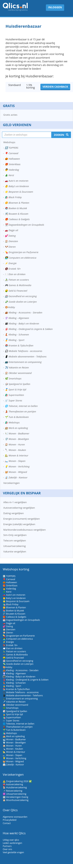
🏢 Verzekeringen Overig (15, 797)
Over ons (7, 849)
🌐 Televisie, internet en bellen (21, 406)
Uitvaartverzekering (14, 546)
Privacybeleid (9, 819)
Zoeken (59, 135)
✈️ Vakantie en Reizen (17, 367)
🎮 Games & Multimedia (18, 285)
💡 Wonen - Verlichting (17, 466)
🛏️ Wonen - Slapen (15, 461)
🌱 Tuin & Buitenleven (17, 417)
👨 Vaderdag (12, 169)
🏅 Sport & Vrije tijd (15, 389)
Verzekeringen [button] (11, 483)
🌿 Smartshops (13, 378)
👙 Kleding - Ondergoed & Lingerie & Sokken (29, 329)
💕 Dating (10, 235)
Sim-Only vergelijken (15, 535)
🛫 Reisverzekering (12, 790)
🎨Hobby (10, 307)
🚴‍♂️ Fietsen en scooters (17, 279)
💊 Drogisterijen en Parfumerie (21, 252)
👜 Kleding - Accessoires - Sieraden (23, 312)
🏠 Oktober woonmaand (18, 373)
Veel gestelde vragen (13, 852)
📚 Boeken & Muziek (16, 208)
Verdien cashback (55, 86)
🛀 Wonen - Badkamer (17, 433)
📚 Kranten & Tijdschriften (19, 345)
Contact (7, 823)
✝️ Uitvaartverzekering (14, 793)
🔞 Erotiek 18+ (13, 268)
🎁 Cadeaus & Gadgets (17, 219)
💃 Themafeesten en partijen (20, 411)
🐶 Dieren (10, 246)
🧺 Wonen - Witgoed (16, 472)
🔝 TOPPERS (11, 147)
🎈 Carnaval (11, 153)
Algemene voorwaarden (15, 816)
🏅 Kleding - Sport (14, 340)
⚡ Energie (11, 263)
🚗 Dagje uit (11, 230)
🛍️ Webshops (12, 422)
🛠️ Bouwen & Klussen (16, 213)
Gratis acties (10, 114)
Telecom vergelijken (14, 540)
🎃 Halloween (12, 158)
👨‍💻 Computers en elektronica (20, 257)
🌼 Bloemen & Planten (17, 202)
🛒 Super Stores (13, 400)
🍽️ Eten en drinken (15, 274)
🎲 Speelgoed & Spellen (17, 384)
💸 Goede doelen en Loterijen (21, 301)
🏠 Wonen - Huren (15, 444)
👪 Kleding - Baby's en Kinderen (22, 323)
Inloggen (55, 7)
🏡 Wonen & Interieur (16, 455)
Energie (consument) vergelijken (21, 518)
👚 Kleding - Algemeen (17, 318)
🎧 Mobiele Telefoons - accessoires (23, 351)
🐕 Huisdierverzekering (15, 787)
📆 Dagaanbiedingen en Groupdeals (24, 224)
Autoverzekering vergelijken (19, 507)
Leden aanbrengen (12, 843)
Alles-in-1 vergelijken (15, 502)
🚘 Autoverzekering (13, 784)
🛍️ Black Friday (13, 197)
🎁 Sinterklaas (12, 164)
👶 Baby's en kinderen (17, 186)
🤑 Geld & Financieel (16, 290)
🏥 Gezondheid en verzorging (21, 296)
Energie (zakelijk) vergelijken (19, 524)
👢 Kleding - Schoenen (17, 334)
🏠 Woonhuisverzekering (15, 800)
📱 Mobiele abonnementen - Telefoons (25, 356)
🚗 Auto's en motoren (16, 180)
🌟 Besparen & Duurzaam (19, 191)
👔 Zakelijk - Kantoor (16, 477)
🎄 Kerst (9, 175)
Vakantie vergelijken (14, 551)
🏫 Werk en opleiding (16, 428)
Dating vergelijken (13, 513)
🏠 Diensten (11, 241)
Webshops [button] (9, 142)
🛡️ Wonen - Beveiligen (17, 439)
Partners (7, 846)
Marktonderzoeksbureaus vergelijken (24, 529)
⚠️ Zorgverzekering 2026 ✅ (17, 781)
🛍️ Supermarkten (14, 395)
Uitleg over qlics (11, 839)
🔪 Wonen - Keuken (15, 450)
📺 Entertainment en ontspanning (23, 362)
